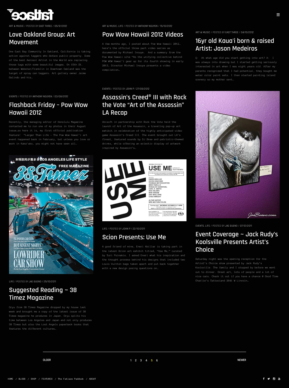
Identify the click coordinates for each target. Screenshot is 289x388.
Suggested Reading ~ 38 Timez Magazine (43, 294)
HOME (10, 379)
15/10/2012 (166, 26)
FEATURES (47, 379)
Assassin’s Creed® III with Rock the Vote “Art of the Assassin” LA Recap (144, 105)
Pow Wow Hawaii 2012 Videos (142, 34)
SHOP (33, 379)
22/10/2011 (139, 228)
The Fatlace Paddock (71, 379)
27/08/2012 (142, 89)
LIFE (120, 26)
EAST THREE (45, 26)
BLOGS (22, 379)
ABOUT (92, 379)
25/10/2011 (50, 281)
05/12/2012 (60, 26)
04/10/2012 (247, 32)
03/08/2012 (61, 96)
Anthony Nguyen (148, 26)
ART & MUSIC (16, 26)
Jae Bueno (231, 226)
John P (130, 89)
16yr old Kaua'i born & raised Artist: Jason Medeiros (235, 45)
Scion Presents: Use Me (134, 237)
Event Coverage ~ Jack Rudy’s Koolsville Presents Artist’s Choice (237, 242)
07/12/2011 (246, 226)
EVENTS (106, 89)
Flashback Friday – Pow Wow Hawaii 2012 (48, 109)
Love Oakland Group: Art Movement (42, 38)
